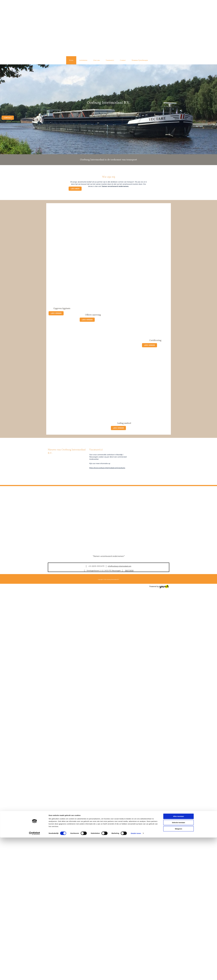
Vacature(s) (110, 60)
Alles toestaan (178, 587)
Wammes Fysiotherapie (140, 60)
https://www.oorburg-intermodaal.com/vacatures (107, 468)
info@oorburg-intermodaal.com (119, 566)
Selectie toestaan (178, 593)
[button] (8, 118)
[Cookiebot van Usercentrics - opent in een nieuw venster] (34, 604)
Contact (123, 60)
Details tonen (136, 604)
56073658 (129, 570)
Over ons (96, 60)
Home (71, 60)
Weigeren (178, 600)
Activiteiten (83, 60)
